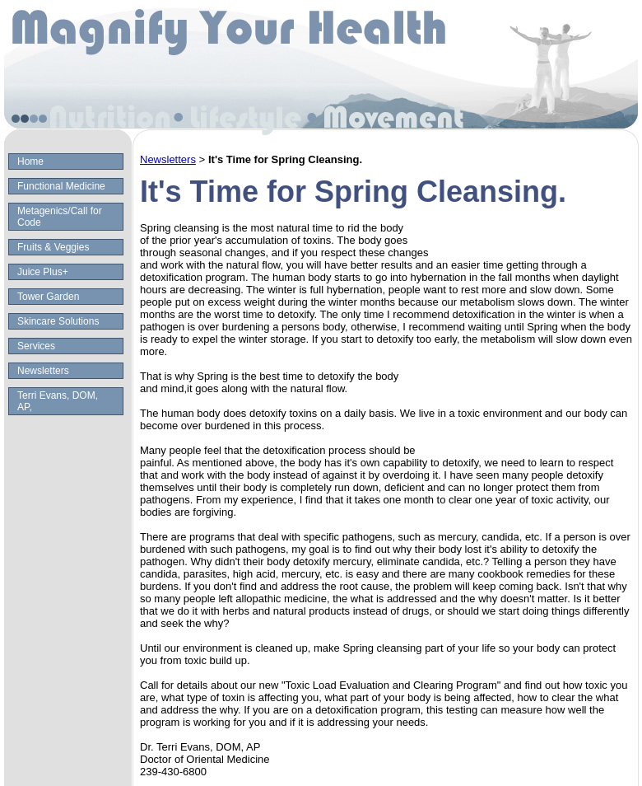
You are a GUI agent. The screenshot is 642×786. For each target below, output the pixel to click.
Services (36, 346)
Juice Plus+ (42, 272)
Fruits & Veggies (53, 247)
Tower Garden (48, 296)
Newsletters (43, 371)
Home (30, 161)
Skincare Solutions (58, 321)
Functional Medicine (61, 186)
